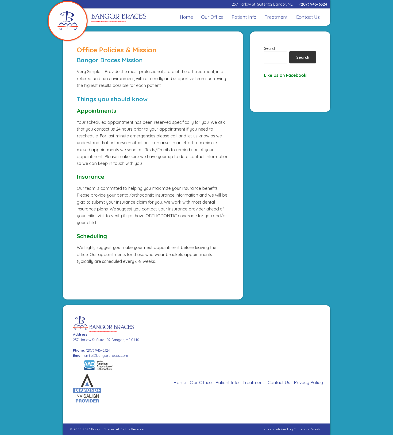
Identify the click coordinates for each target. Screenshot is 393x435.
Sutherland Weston (308, 429)
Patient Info (227, 382)
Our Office (201, 382)
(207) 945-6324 (313, 4)
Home (179, 382)
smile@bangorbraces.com (106, 355)
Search (270, 48)
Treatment (253, 382)
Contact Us (279, 382)
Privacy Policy (308, 382)
